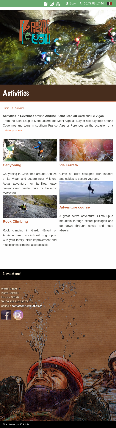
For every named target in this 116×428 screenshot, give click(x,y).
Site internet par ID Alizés (16, 424)
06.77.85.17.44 (91, 3)
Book (70, 3)
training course (12, 130)
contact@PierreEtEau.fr (27, 305)
